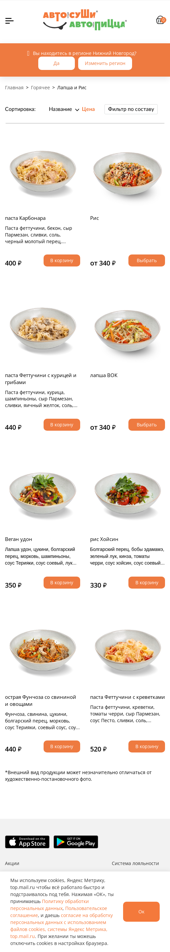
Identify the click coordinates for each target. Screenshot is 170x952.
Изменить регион (105, 63)
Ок (141, 911)
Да (57, 63)
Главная (14, 87)
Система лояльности (135, 863)
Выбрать (147, 260)
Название (60, 109)
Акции (12, 863)
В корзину (61, 260)
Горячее (40, 87)
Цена (88, 109)
